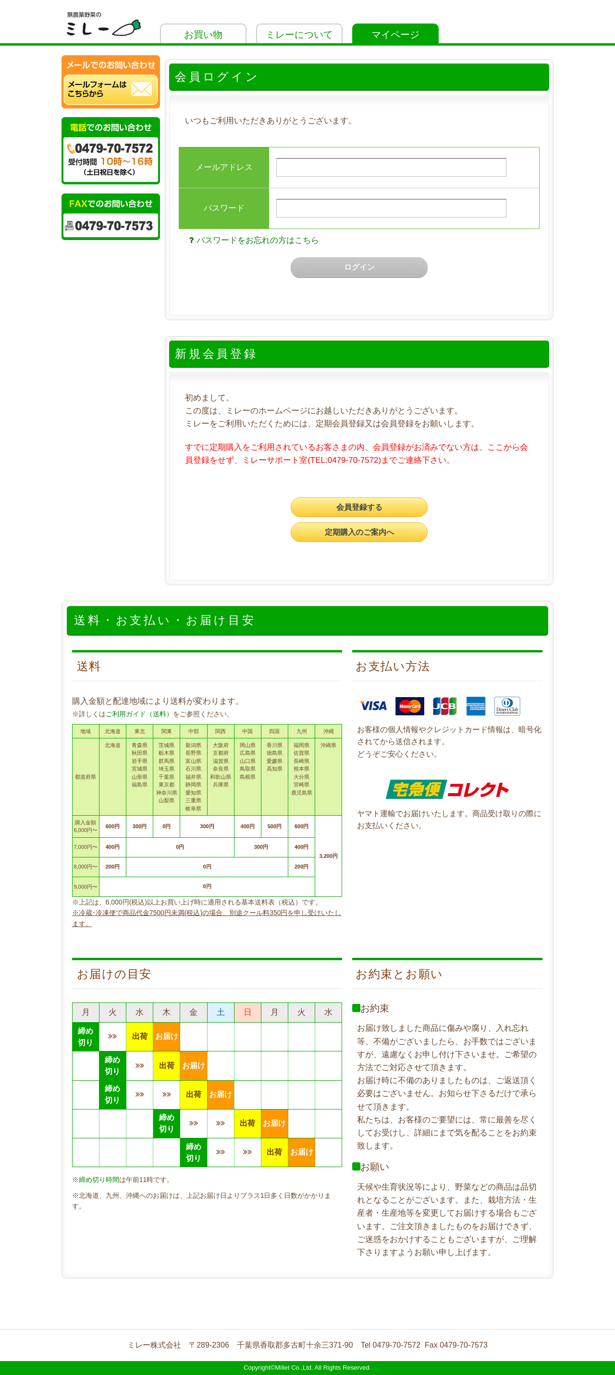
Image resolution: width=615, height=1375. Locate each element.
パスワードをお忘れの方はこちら (252, 240)
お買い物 (203, 34)
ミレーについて (299, 34)
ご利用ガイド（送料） (139, 714)
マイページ (395, 34)
